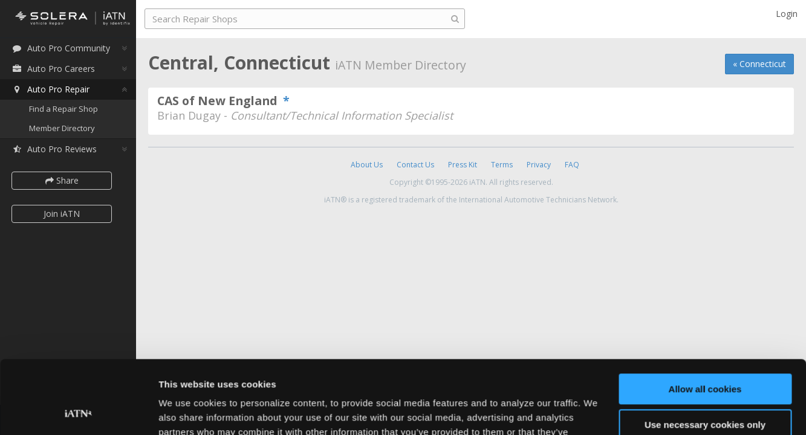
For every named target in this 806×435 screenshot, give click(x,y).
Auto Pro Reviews (54, 149)
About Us (367, 165)
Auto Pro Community (60, 48)
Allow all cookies (705, 320)
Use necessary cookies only (705, 355)
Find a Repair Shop (63, 108)
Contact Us (415, 165)
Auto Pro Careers (53, 68)
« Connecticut (759, 63)
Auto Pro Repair (50, 89)
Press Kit (462, 165)
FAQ (572, 165)
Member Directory (62, 128)
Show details (186, 411)
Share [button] (62, 180)
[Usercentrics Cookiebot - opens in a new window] (78, 411)
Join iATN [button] (62, 213)
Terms (502, 165)
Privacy (539, 165)
